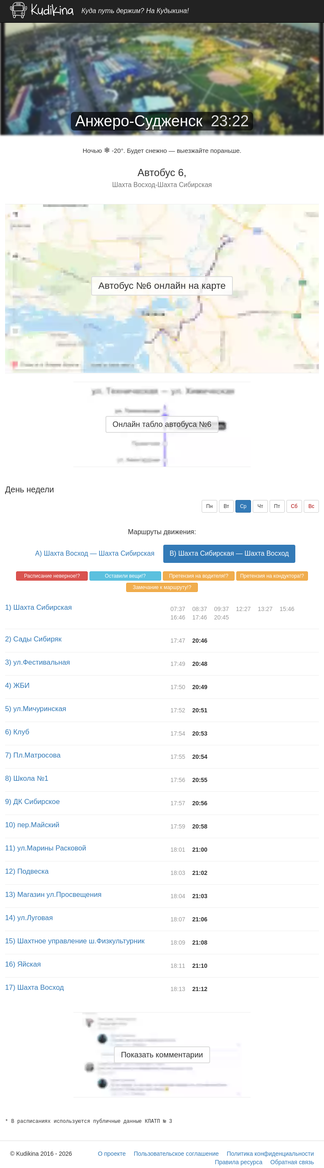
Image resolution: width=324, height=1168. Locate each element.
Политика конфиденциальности (270, 1153)
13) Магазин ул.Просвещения (53, 895)
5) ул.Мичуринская (35, 709)
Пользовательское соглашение (176, 1153)
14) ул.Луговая (29, 918)
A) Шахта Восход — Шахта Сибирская (94, 553)
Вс (311, 506)
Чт (260, 506)
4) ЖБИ (17, 686)
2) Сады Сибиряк (33, 639)
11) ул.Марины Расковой (45, 848)
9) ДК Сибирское (32, 802)
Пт (277, 506)
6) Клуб (17, 732)
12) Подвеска (27, 871)
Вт (226, 506)
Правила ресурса (238, 1162)
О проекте (112, 1153)
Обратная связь (292, 1162)
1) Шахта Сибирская (38, 607)
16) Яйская (23, 964)
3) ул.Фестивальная (37, 662)
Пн (209, 506)
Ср (243, 506)
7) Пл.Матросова (33, 755)
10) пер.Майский (32, 825)
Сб (294, 506)
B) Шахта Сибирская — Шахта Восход (229, 553)
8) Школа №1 (27, 778)
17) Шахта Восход (34, 987)
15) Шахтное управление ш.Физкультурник (75, 941)
